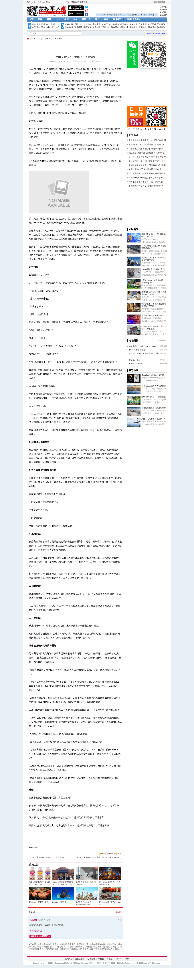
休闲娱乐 (133, 24)
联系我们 (163, 7)
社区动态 (86, 19)
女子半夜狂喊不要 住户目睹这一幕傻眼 (146, 148)
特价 (75, 19)
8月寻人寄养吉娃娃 (137, 350)
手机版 (101, 959)
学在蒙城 (69, 27)
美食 (135, 14)
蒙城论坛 (163, 12)
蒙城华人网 (28, 39)
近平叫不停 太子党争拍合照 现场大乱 (145, 169)
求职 (38, 24)
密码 (48, 2)
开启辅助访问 (166, 2)
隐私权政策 (79, 959)
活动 (124, 14)
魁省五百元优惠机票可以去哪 (153, 386)
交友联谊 (115, 24)
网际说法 (87, 27)
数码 (53, 24)
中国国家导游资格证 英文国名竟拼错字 (146, 186)
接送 (151, 14)
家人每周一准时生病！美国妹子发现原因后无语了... (105, 857)
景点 (145, 14)
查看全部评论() (36, 931)
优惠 (130, 14)
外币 (34, 27)
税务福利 (133, 27)
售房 (109, 14)
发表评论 (119, 912)
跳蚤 (49, 19)
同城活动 (152, 27)
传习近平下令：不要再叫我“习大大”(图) (146, 182)
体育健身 (124, 24)
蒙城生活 (34, 864)
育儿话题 (78, 27)
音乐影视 (152, 24)
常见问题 (163, 9)
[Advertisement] (127, 9)
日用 (43, 24)
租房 (103, 14)
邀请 (103, 853)
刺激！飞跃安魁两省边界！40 (153, 419)
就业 (119, 14)
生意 (114, 14)
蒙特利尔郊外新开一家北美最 (153, 397)
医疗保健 (161, 24)
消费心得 (69, 24)
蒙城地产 (163, 15)
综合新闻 (48, 38)
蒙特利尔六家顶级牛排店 (38, 902)
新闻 (40, 19)
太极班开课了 (135, 360)
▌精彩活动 (132, 370)
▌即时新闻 (132, 229)
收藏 (119, 853)
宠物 (48, 27)
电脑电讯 (97, 24)
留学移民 (97, 27)
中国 (36, 847)
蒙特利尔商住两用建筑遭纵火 (153, 315)
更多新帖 (162, 340)
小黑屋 (109, 959)
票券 (43, 27)
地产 (97, 19)
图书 (38, 27)
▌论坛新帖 (132, 340)
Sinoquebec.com (123, 959)
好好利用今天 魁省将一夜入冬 (153, 269)
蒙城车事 (78, 24)
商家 (106, 19)
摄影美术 (143, 27)
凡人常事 (143, 24)
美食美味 (87, 24)
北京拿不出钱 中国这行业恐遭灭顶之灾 (52, 857)
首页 (31, 19)
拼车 (53, 27)
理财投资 (106, 27)
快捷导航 (158, 2)
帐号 (29, 2)
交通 (140, 14)
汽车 (48, 24)
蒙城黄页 (117, 19)
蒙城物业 (124, 27)
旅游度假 (161, 27)
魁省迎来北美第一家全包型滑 (153, 408)
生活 (66, 19)
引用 (120, 920)
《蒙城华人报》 (133, 19)
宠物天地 (106, 24)
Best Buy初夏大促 (59, 902)
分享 (111, 853)
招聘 (34, 24)
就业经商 (115, 27)
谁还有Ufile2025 (136, 363)
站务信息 (91, 959)
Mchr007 (33, 920)
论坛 (58, 19)
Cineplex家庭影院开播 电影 (152, 375)
